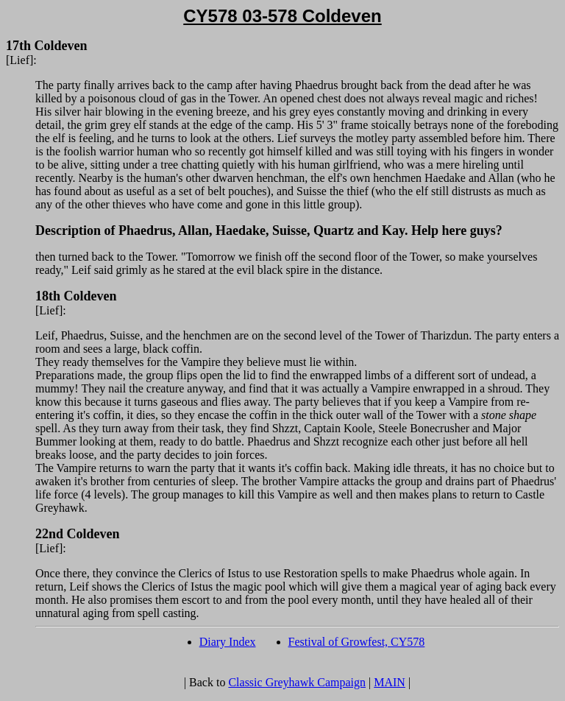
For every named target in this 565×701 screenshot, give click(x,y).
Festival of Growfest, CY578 (356, 641)
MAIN (389, 682)
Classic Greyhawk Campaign (297, 682)
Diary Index (227, 641)
